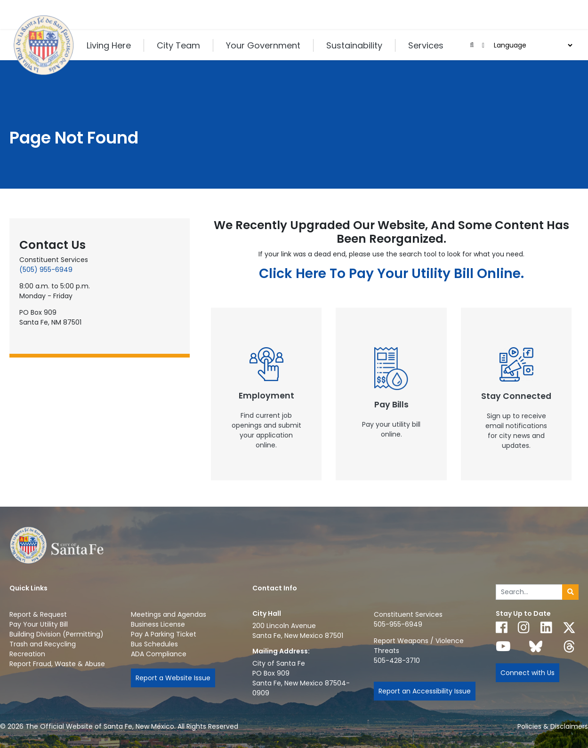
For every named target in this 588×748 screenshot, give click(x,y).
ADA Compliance (158, 654)
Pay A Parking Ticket (163, 634)
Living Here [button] (109, 45)
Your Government (263, 45)
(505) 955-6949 (45, 269)
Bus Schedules (154, 644)
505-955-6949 (398, 624)
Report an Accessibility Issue (425, 691)
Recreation (27, 654)
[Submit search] (570, 592)
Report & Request (38, 614)
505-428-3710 (397, 660)
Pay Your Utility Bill (38, 624)
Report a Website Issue (173, 678)
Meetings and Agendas (168, 614)
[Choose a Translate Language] (532, 45)
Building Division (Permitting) (56, 634)
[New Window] (266, 394)
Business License (158, 624)
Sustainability (354, 45)
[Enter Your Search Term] (529, 592)
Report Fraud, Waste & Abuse (57, 663)
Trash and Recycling (42, 644)
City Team (178, 45)
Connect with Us (527, 672)
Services (425, 45)
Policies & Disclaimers (552, 726)
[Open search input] (472, 45)
